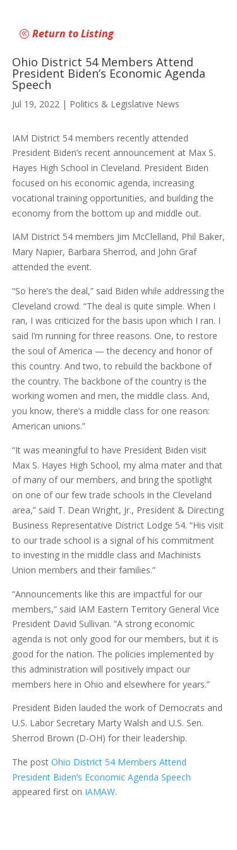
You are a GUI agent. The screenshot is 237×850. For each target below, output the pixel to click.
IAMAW (100, 792)
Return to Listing (73, 33)
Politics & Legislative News (124, 104)
